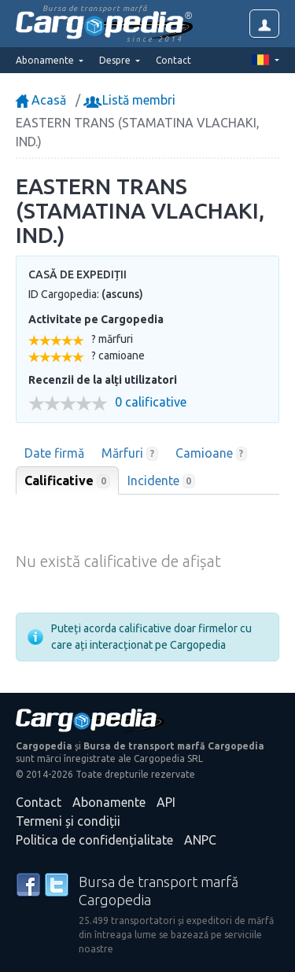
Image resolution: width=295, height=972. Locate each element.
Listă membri (131, 100)
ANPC (200, 840)
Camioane (211, 454)
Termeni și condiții (68, 821)
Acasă (41, 100)
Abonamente (109, 802)
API (166, 802)
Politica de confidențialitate (94, 840)
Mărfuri (129, 454)
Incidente (161, 481)
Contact (173, 60)
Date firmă (54, 453)
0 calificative (150, 402)
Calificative (67, 481)
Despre (116, 60)
